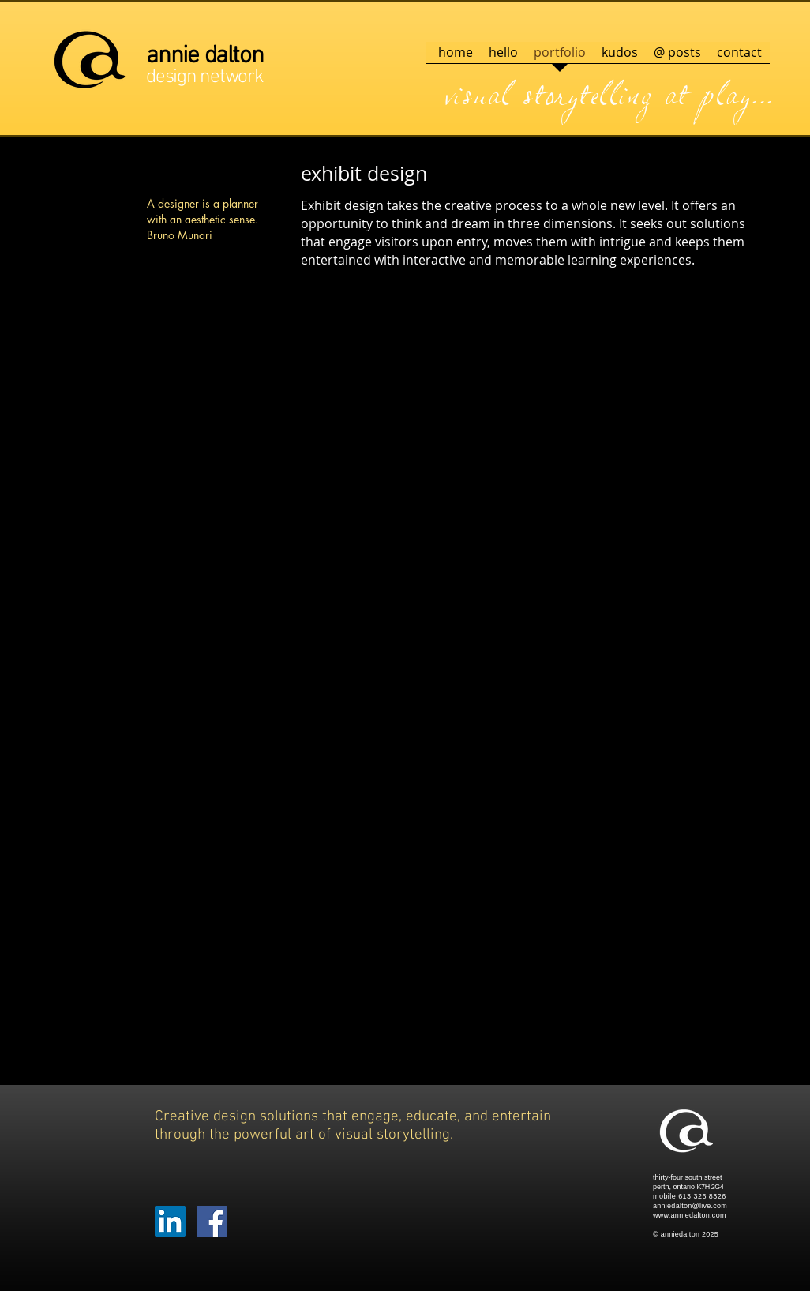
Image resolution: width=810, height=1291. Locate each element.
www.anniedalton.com (689, 1215)
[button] (227, 383)
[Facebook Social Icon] (212, 1221)
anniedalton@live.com (690, 1206)
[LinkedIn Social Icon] (170, 1221)
